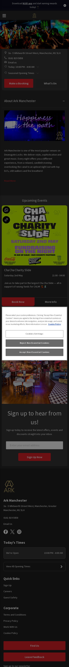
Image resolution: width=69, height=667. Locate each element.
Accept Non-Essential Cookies (34, 352)
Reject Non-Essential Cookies (34, 343)
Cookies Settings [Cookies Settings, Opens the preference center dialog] (34, 334)
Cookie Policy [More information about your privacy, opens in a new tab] (54, 324)
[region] (34, 333)
